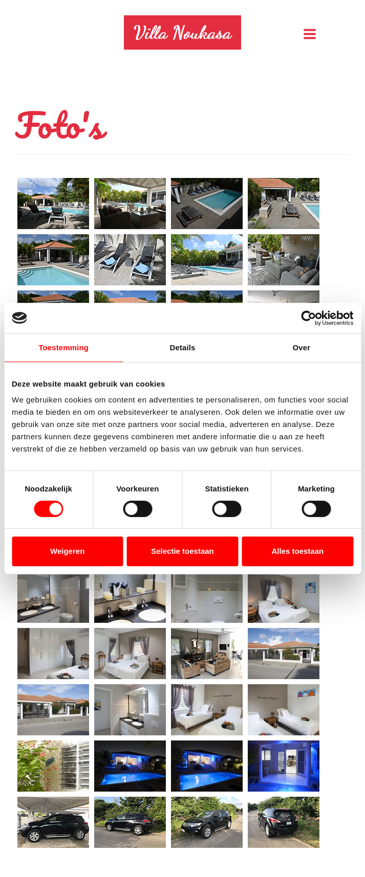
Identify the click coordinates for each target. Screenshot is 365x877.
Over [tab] (302, 347)
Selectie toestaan (182, 551)
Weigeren (67, 551)
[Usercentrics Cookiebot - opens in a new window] (308, 318)
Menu (337, 33)
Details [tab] (183, 347)
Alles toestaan (297, 551)
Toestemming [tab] (63, 347)
